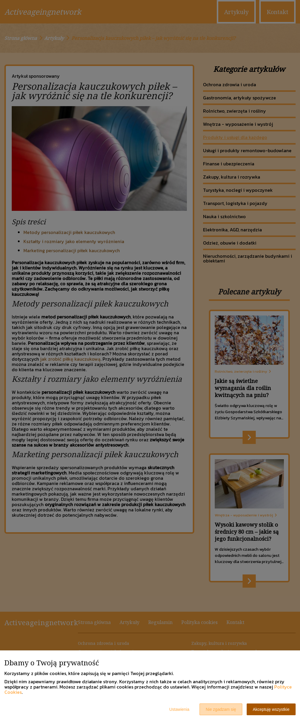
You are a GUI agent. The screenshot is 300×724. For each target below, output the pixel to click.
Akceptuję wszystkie (271, 709)
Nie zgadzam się (221, 709)
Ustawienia (179, 709)
